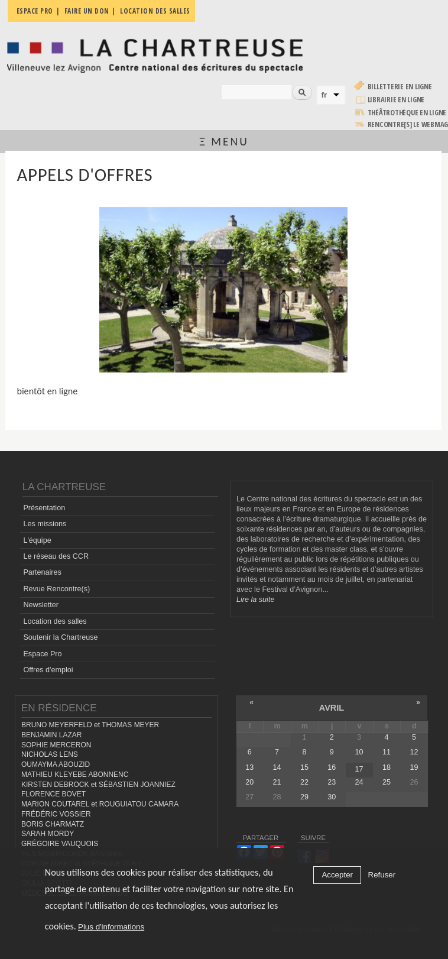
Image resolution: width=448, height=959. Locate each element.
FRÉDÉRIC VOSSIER (56, 814)
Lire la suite (255, 599)
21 (277, 782)
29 (304, 797)
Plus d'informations (111, 926)
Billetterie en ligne (400, 87)
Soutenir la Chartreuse (60, 637)
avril (331, 707)
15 (304, 767)
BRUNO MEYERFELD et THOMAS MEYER (90, 725)
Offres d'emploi (48, 670)
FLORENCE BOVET (53, 794)
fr (324, 94)
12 (414, 752)
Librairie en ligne (396, 100)
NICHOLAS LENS (49, 754)
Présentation (44, 508)
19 (414, 767)
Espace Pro (42, 654)
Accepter (337, 874)
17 (359, 769)
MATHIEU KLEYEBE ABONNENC (74, 774)
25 (386, 782)
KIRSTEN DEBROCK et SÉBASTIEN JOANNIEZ (98, 784)
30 (331, 797)
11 (386, 752)
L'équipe (37, 540)
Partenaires (42, 572)
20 (249, 782)
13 (249, 767)
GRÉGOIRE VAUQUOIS (59, 844)
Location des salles (54, 621)
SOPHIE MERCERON (56, 745)
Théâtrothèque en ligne (407, 113)
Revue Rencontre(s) (56, 589)
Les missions (44, 524)
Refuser (382, 874)
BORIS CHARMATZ (52, 824)
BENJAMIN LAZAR (51, 735)
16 (331, 767)
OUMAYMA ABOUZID (55, 764)
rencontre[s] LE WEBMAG (408, 124)
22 (304, 782)
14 (277, 767)
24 (359, 782)
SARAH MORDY (47, 834)
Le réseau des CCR (56, 556)
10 (359, 752)
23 (331, 782)
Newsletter (41, 605)
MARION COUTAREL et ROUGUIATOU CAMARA (99, 804)
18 (386, 767)
